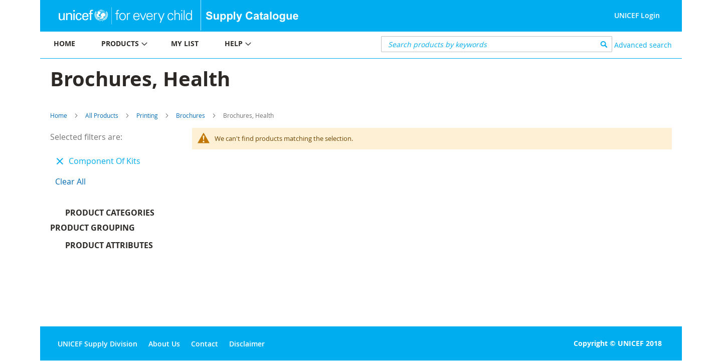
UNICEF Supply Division (97, 343)
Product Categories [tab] (109, 212)
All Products (101, 115)
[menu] (200, 45)
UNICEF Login (637, 15)
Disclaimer (247, 343)
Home (58, 115)
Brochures (190, 115)
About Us (164, 343)
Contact (204, 343)
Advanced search (643, 45)
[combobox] (496, 44)
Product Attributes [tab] (109, 247)
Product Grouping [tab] (107, 230)
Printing (147, 115)
